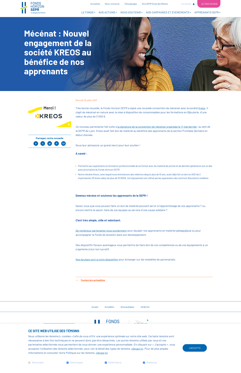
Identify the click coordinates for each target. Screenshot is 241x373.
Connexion (186, 3)
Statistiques (76, 362)
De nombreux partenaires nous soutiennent (101, 234)
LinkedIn (49, 147)
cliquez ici (137, 348)
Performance (114, 362)
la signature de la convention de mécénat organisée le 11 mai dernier (157, 130)
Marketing (151, 362)
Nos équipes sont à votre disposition (97, 263)
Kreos (201, 112)
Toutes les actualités (93, 283)
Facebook (36, 147)
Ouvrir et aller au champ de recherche (175, 3)
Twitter (42, 147)
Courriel (63, 147)
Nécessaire (38, 362)
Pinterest (56, 147)
